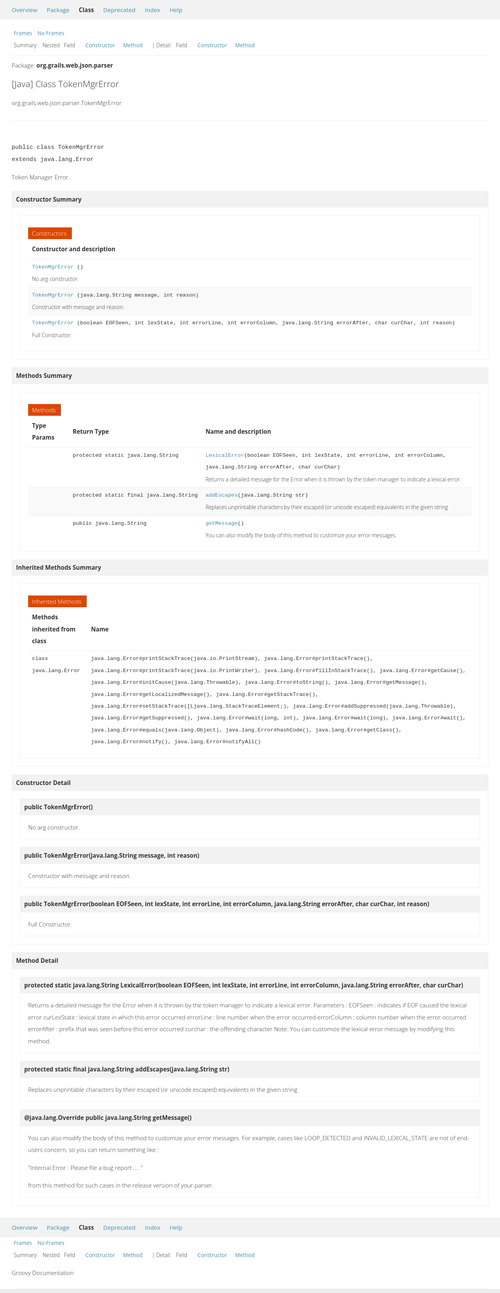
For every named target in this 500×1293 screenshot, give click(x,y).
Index (152, 10)
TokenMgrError (53, 267)
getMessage (221, 523)
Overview (25, 10)
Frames (23, 33)
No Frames (51, 33)
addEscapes (221, 495)
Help (176, 10)
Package (58, 10)
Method (133, 45)
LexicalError (224, 455)
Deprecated (119, 10)
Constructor (100, 45)
